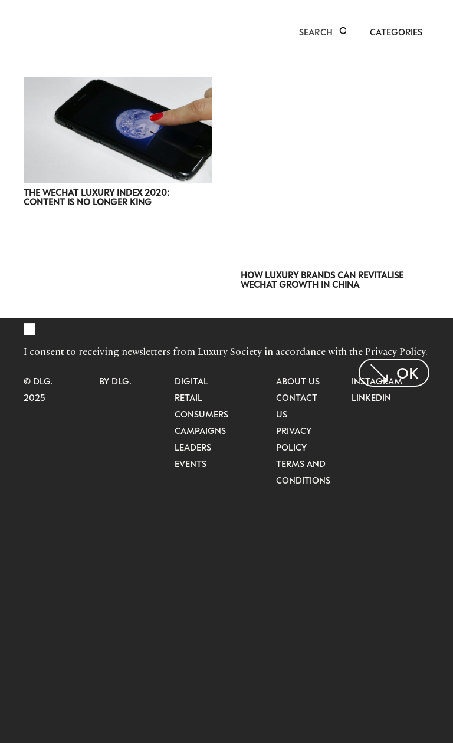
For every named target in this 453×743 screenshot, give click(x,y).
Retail (188, 397)
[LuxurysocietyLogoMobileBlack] (28, 30)
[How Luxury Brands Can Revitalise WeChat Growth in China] (335, 84)
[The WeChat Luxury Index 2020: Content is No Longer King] (118, 84)
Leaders (193, 447)
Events (190, 463)
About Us (298, 381)
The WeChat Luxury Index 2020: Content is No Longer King (96, 197)
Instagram (377, 381)
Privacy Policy (395, 351)
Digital (191, 381)
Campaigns (200, 430)
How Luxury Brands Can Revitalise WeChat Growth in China (322, 279)
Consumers (201, 414)
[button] (344, 32)
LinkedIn (371, 397)
